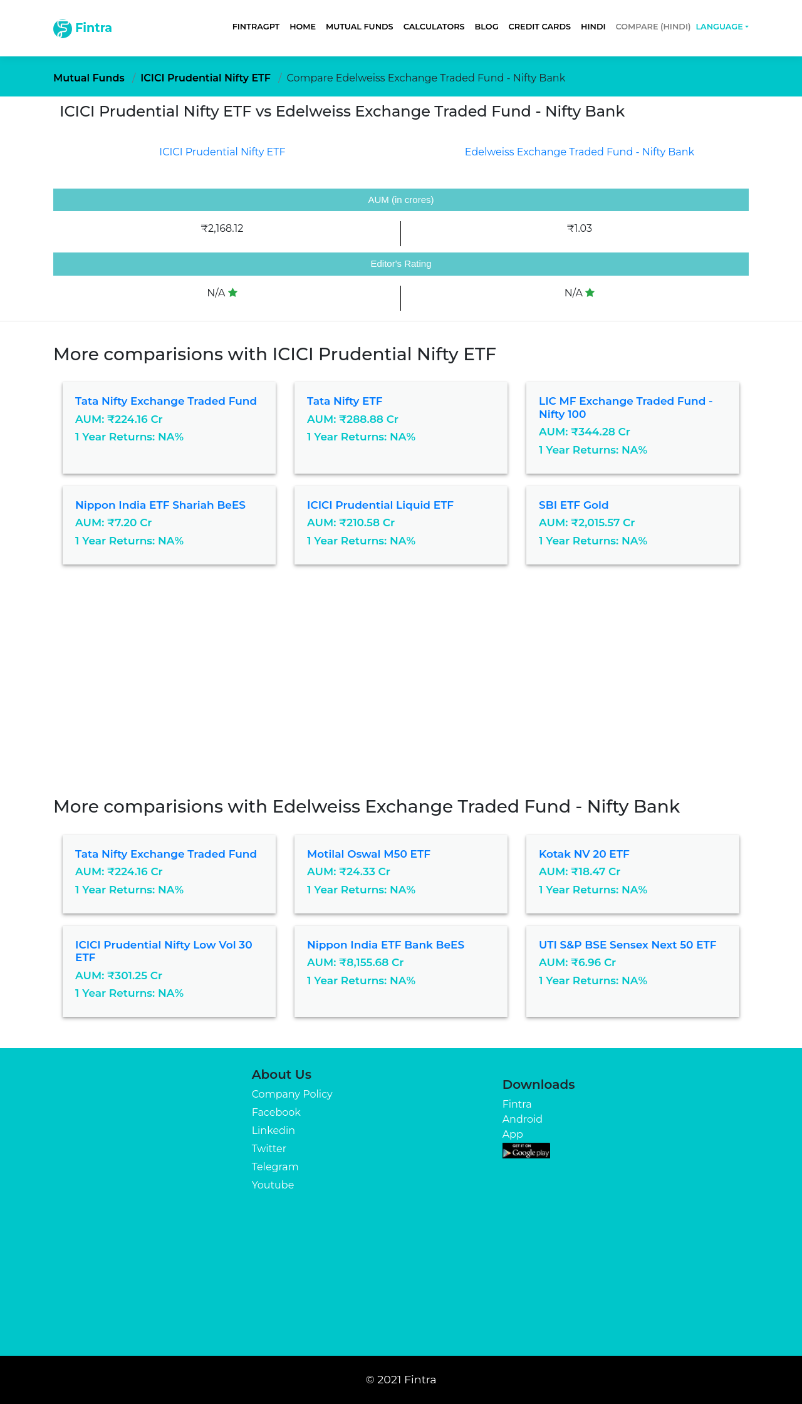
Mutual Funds (359, 26)
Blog (487, 26)
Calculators (434, 26)
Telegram (275, 1167)
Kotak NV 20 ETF (584, 854)
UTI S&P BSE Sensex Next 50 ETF (628, 945)
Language (718, 26)
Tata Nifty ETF (345, 401)
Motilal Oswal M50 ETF (368, 854)
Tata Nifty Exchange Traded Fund (166, 401)
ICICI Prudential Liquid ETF (380, 505)
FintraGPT (255, 26)
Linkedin (273, 1130)
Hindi (593, 26)
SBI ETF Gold (574, 505)
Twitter (269, 1149)
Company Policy (292, 1094)
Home (302, 26)
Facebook (276, 1112)
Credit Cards (540, 26)
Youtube (273, 1185)
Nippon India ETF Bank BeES (385, 945)
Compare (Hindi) (653, 26)
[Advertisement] (401, 702)
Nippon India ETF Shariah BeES (160, 505)
